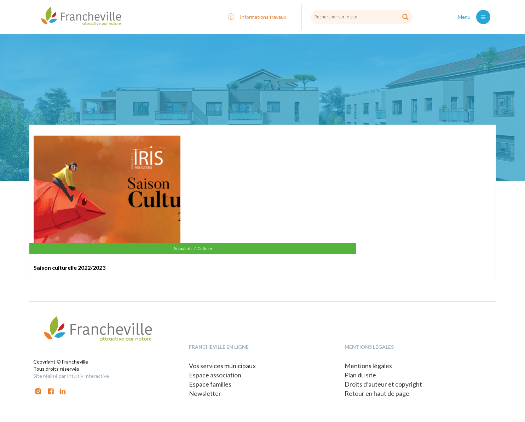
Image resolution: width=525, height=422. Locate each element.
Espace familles (210, 384)
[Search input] (362, 17)
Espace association (215, 375)
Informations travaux (263, 17)
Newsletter (205, 393)
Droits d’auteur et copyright (383, 384)
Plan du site (360, 375)
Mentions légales (368, 366)
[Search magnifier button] (405, 17)
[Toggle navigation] (483, 17)
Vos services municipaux (222, 366)
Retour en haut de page (377, 393)
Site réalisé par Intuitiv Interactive (71, 376)
